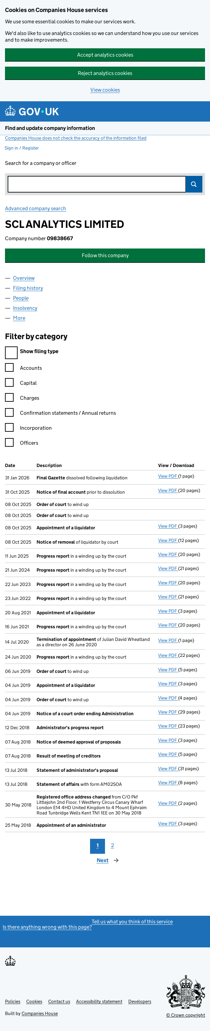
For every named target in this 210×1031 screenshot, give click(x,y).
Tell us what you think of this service (132, 921)
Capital (21, 384)
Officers (21, 444)
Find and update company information (50, 128)
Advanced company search (35, 208)
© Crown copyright (185, 1015)
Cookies (34, 1001)
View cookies (105, 90)
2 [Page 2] (112, 845)
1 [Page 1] (98, 845)
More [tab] (19, 318)
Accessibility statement (99, 1001)
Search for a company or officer (40, 163)
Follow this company (105, 255)
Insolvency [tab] (25, 308)
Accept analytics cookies (105, 55)
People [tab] (21, 298)
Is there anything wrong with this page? (47, 927)
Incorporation (28, 429)
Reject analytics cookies (105, 73)
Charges (22, 399)
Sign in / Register (22, 148)
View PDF (168, 476)
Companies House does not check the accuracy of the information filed (76, 138)
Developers (139, 1001)
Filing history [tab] (28, 288)
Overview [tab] (24, 278)
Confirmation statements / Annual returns (60, 414)
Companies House (40, 1013)
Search (194, 184)
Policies (12, 1001)
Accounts (23, 369)
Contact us (59, 1001)
